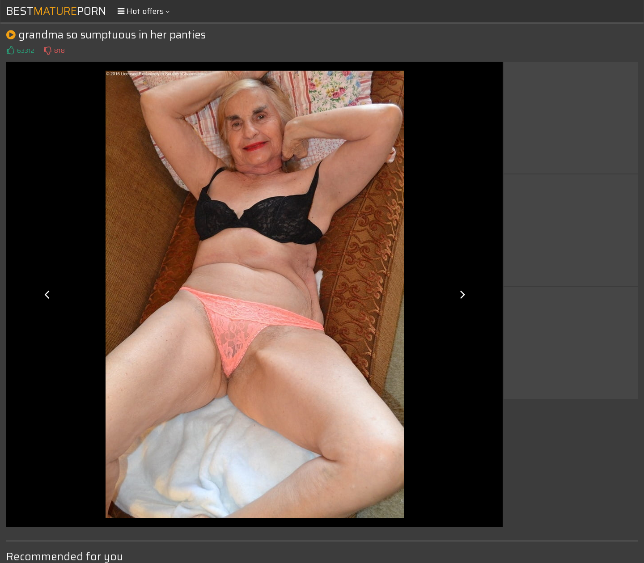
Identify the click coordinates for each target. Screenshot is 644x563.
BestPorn (56, 11)
